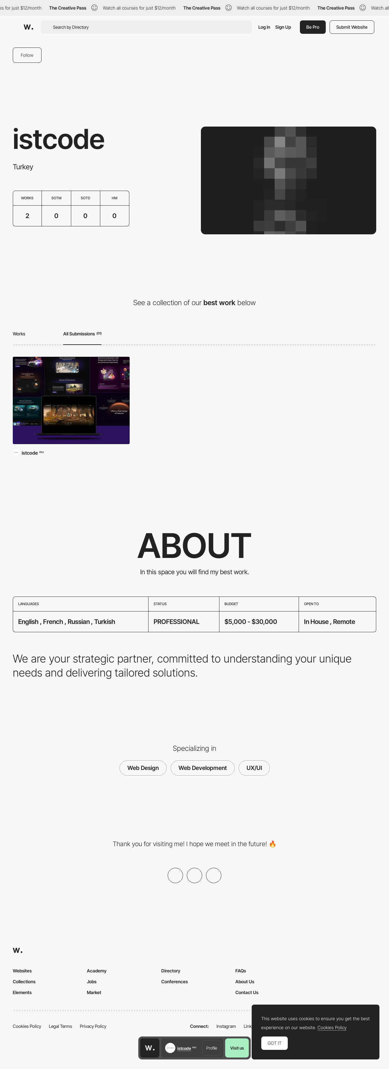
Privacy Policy (93, 1026)
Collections (24, 981)
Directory (170, 970)
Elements (22, 992)
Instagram (226, 1026)
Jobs (91, 981)
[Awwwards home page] (149, 1048)
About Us (244, 981)
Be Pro (312, 27)
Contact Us (246, 992)
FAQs (240, 970)
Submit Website (352, 27)
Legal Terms (60, 1026)
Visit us (237, 1048)
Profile (211, 1048)
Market (94, 992)
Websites (22, 970)
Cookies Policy (27, 1026)
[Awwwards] (28, 27)
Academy (97, 970)
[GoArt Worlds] (71, 400)
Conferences (174, 981)
